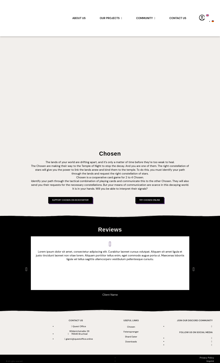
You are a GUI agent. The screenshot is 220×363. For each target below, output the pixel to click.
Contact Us (177, 18)
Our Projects (111, 18)
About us (79, 18)
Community (145, 18)
